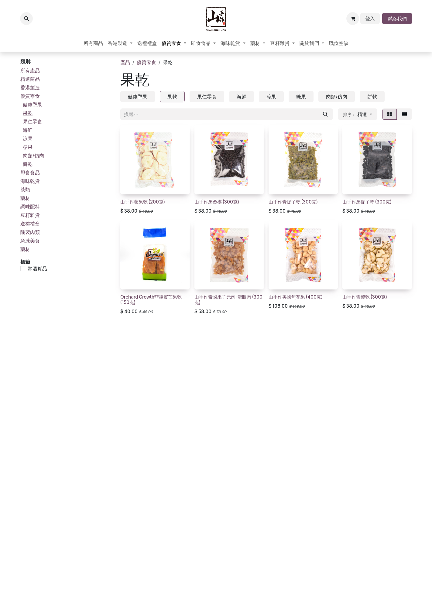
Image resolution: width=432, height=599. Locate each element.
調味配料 (30, 207)
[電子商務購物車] (352, 18)
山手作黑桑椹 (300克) (216, 201)
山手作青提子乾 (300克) (293, 201)
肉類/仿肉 (33, 155)
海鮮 (28, 130)
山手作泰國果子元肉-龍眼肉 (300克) (228, 299)
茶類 (25, 190)
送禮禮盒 (30, 224)
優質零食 (30, 96)
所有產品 (30, 70)
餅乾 (28, 164)
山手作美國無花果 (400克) (296, 297)
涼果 (28, 138)
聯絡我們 (397, 18)
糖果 (28, 147)
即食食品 (30, 172)
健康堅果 (32, 104)
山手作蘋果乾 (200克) (142, 201)
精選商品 (30, 79)
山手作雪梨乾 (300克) (364, 297)
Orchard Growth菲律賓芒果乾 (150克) (151, 299)
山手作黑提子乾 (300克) (367, 201)
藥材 (25, 198)
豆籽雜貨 (30, 215)
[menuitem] (93, 43)
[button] (26, 18)
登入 (370, 18)
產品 (125, 62)
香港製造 (30, 87)
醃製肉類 (30, 232)
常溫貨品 (37, 268)
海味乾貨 (30, 181)
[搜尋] (325, 114)
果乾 (28, 113)
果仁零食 (32, 121)
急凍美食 (30, 241)
